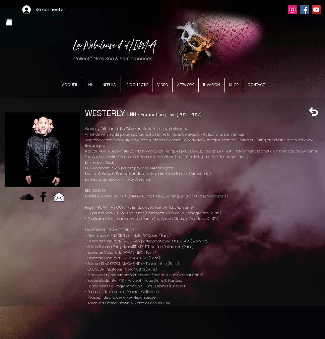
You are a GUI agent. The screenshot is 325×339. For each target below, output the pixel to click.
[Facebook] (304, 9)
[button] (9, 21)
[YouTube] (316, 9)
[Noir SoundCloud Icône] (27, 197)
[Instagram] (292, 9)
